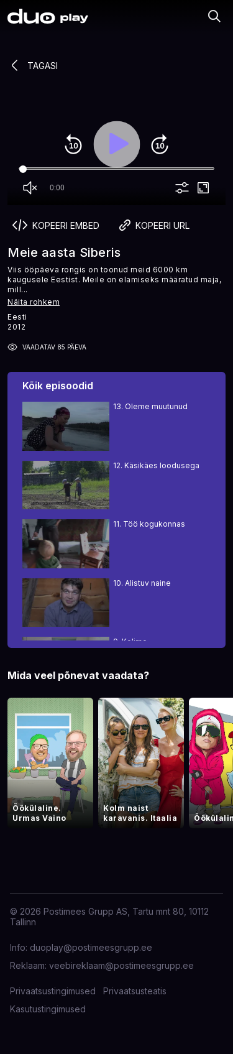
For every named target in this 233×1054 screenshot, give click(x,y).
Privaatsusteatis (135, 991)
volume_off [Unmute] (29, 187)
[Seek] (116, 169)
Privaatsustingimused (53, 991)
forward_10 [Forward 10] (159, 144)
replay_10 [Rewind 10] (73, 144)
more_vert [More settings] (182, 187)
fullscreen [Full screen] (203, 187)
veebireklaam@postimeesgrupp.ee (121, 965)
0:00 (57, 187)
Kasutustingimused (48, 1009)
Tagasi (32, 65)
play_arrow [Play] (116, 144)
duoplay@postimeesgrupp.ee (91, 947)
